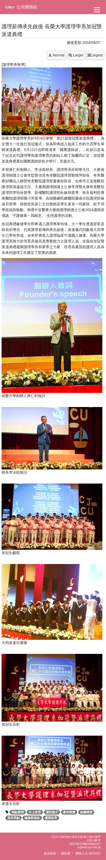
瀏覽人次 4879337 (88, 853)
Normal (56, 55)
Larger (76, 55)
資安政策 (50, 853)
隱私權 (65, 853)
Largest (95, 55)
